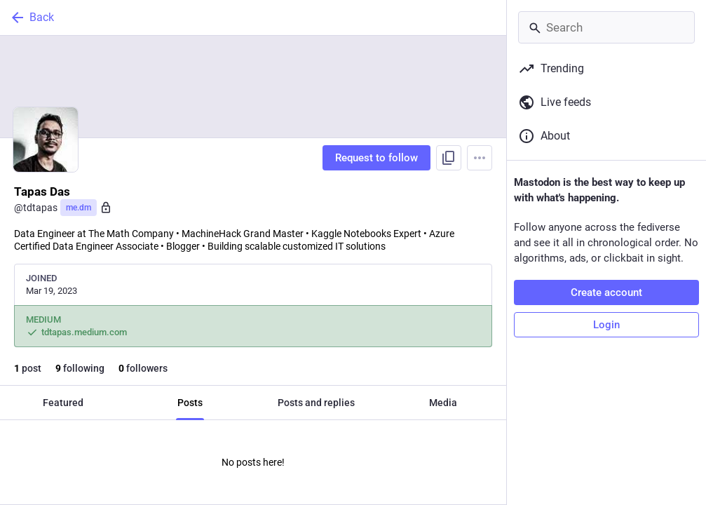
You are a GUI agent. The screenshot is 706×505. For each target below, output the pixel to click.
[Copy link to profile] (448, 157)
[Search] (606, 27)
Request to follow (376, 158)
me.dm (78, 208)
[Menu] (479, 157)
